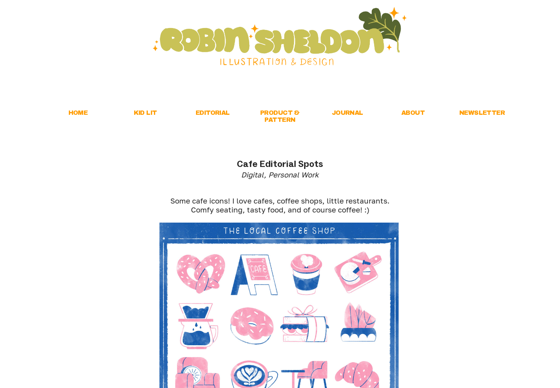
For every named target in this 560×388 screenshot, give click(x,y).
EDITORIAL (213, 112)
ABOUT (413, 112)
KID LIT (145, 112)
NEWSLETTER (482, 112)
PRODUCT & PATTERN (280, 116)
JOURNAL (347, 112)
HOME (78, 112)
